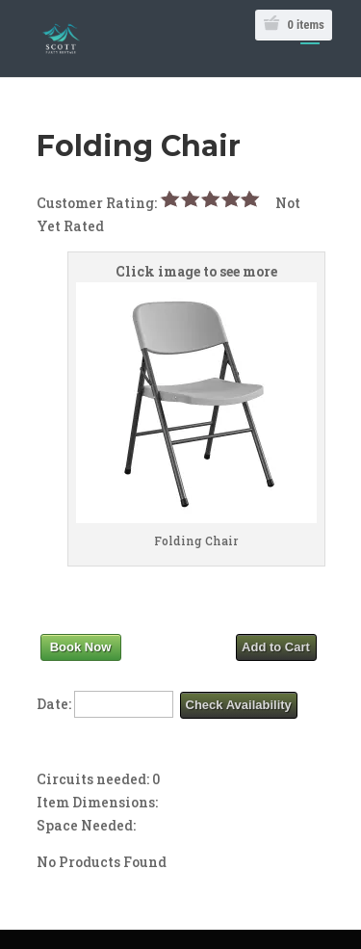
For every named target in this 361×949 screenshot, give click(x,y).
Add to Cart (276, 647)
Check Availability (239, 705)
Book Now (81, 647)
